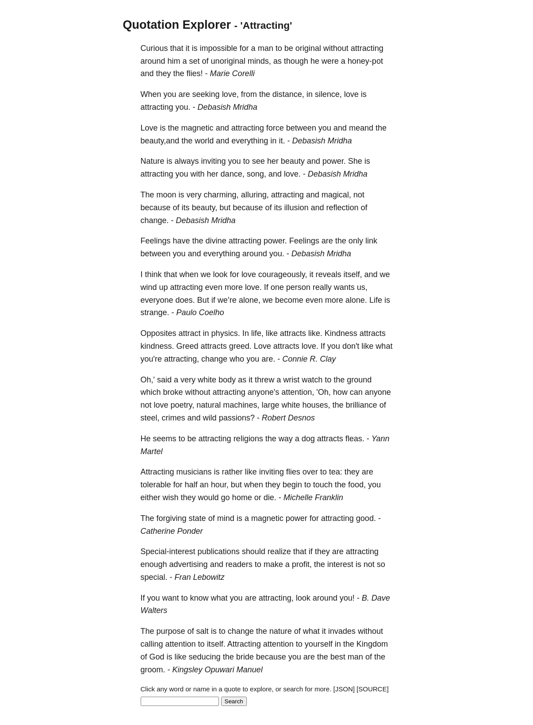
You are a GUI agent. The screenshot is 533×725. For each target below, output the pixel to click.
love (351, 94)
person (298, 287)
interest (340, 564)
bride (245, 656)
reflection (342, 207)
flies (293, 471)
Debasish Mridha (227, 107)
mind (225, 518)
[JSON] (344, 689)
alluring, (255, 194)
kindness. (157, 346)
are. (268, 359)
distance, (288, 94)
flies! (195, 73)
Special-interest (168, 551)
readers (239, 564)
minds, (259, 61)
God (157, 656)
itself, (352, 274)
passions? (237, 417)
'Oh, (323, 392)
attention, (297, 392)
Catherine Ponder (172, 531)
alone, (250, 300)
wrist (291, 379)
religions (248, 438)
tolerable (156, 484)
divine (216, 240)
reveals (328, 274)
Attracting (157, 471)
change (214, 359)
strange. (155, 312)
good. (366, 518)
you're (151, 359)
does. (185, 300)
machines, (241, 405)
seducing (205, 656)
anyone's (264, 392)
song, (256, 174)
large (270, 405)
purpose (171, 631)
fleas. (354, 438)
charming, (221, 194)
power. (334, 161)
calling (152, 644)
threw (264, 379)
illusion (296, 207)
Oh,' (148, 379)
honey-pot (365, 61)
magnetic (197, 127)
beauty (293, 161)
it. (282, 140)
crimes (173, 417)
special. (154, 577)
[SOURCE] (373, 689)
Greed (187, 346)
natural (208, 405)
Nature (153, 161)
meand (361, 127)
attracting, (181, 359)
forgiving (172, 518)
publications (219, 551)
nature (280, 631)
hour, (220, 484)
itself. (216, 644)
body (227, 379)
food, (357, 484)
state (197, 518)
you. (183, 107)
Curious (154, 48)
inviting (213, 161)
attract (190, 333)
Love (149, 127)
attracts (293, 333)
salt (202, 631)
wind (149, 287)
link (371, 240)
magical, (336, 194)
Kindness (341, 333)
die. (270, 497)
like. (315, 333)
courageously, (282, 274)
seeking (206, 94)
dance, (233, 174)
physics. (225, 333)
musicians (194, 471)
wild (210, 417)
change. (155, 220)
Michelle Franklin (313, 497)
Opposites (158, 333)
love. (292, 174)
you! (347, 598)
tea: (335, 471)
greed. (240, 346)
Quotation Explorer (177, 24)
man (265, 48)
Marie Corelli (232, 73)
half (191, 484)
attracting (367, 48)
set (194, 61)
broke (173, 392)
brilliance (361, 405)
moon (166, 194)
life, (257, 333)
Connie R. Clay (309, 359)
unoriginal (228, 61)
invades (342, 631)
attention (180, 644)
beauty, (205, 207)
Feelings (156, 240)
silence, (328, 94)
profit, (302, 564)
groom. (153, 669)
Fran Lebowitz (200, 577)
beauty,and (160, 140)
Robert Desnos (288, 417)
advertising (188, 564)
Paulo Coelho (200, 312)
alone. (356, 300)
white (207, 379)
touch (323, 484)
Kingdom (372, 644)
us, (362, 287)
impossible (219, 48)
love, (230, 94)
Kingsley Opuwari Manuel (218, 669)
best (337, 656)
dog (308, 438)
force (275, 127)
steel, (150, 417)
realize (279, 551)
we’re (227, 300)
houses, (316, 405)
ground (359, 379)
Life (375, 300)
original (308, 48)
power (296, 518)
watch (312, 379)
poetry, (183, 405)
